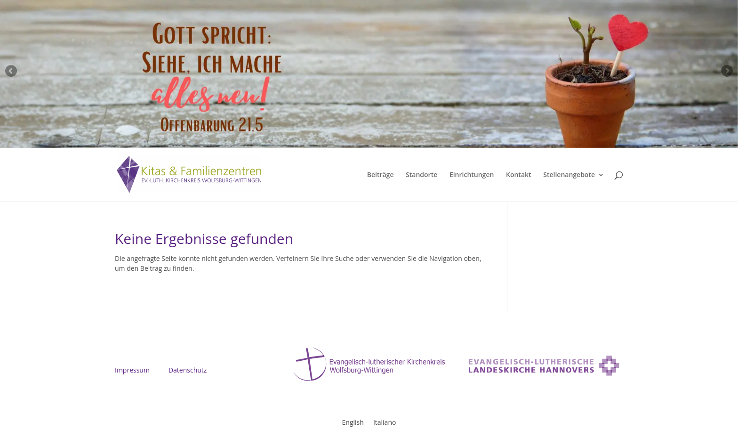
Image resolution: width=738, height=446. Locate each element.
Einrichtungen (471, 175)
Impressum (132, 369)
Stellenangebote (569, 175)
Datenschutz (187, 369)
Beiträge (380, 175)
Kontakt (518, 175)
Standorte (421, 175)
